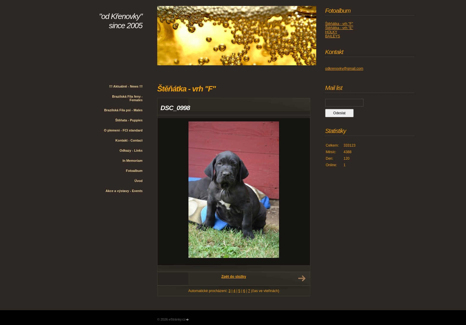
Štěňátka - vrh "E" (339, 28)
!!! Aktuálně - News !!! (126, 86)
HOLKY (331, 32)
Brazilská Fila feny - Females (127, 98)
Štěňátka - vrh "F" (339, 24)
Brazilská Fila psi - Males (123, 110)
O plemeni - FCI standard (123, 130)
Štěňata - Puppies (129, 120)
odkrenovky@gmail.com (344, 68)
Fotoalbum (134, 170)
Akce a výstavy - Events (124, 191)
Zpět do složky (233, 277)
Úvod (139, 181)
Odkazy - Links (131, 150)
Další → (301, 278)
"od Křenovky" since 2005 (120, 21)
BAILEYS (332, 36)
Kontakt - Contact (129, 140)
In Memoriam (132, 160)
